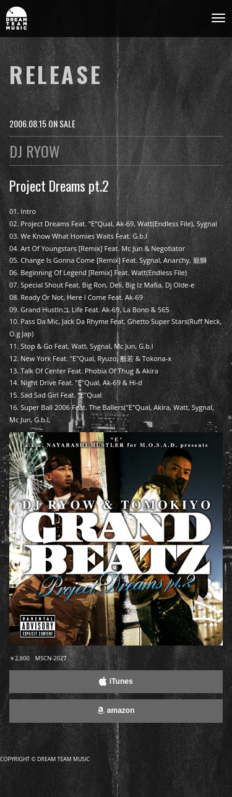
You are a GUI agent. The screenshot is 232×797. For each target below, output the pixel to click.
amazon (115, 710)
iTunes (115, 681)
